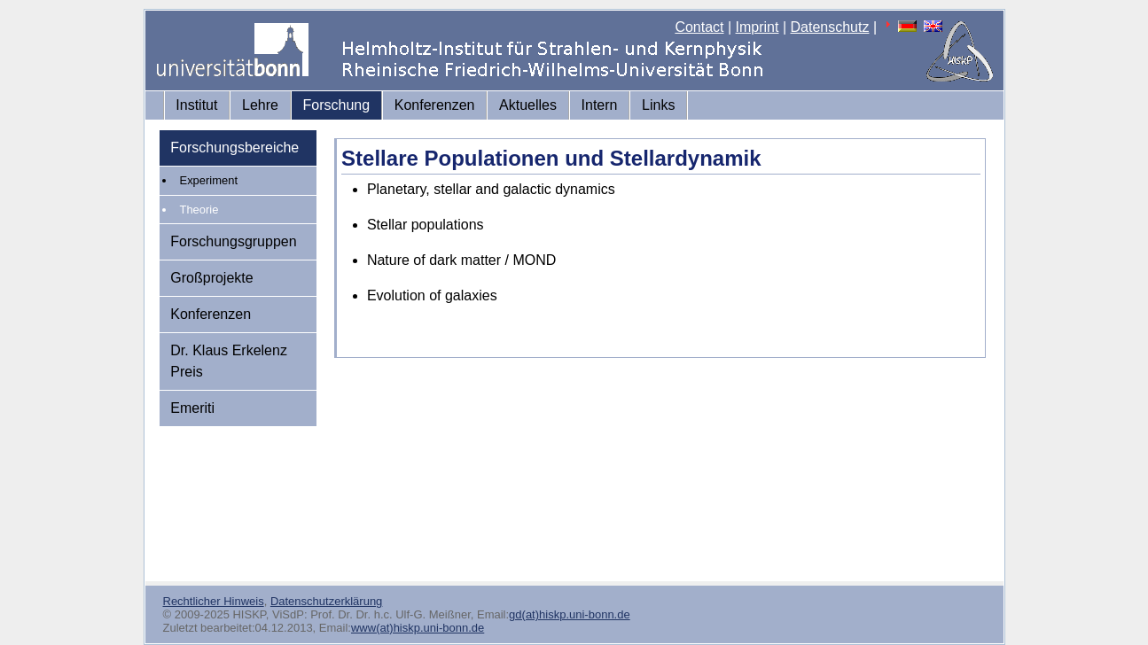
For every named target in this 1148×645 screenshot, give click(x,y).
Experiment (209, 180)
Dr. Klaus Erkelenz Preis (228, 361)
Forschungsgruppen (233, 241)
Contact (699, 27)
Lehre (260, 105)
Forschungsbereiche (234, 147)
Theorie (199, 209)
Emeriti (192, 408)
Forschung (337, 105)
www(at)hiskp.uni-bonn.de (417, 627)
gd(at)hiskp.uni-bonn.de (569, 614)
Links (658, 105)
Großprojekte (211, 277)
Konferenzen (434, 105)
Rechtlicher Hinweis (213, 601)
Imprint (757, 27)
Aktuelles (528, 105)
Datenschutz (830, 27)
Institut (196, 105)
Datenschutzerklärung (326, 601)
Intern (600, 105)
